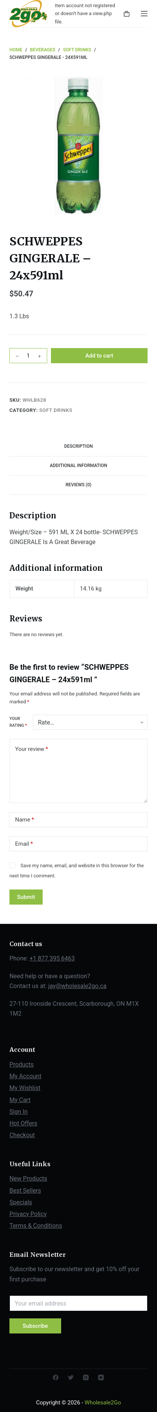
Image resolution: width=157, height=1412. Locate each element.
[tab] (78, 446)
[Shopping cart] (126, 14)
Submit (26, 897)
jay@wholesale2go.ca (77, 986)
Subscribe (35, 1326)
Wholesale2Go (103, 1402)
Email (24, 844)
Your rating (18, 722)
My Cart (20, 1100)
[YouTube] (101, 1377)
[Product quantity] (28, 355)
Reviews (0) (78, 484)
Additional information (78, 465)
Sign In (18, 1111)
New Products (28, 1178)
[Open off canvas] (144, 13)
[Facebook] (55, 1377)
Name (24, 820)
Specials (20, 1202)
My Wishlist (24, 1087)
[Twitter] (71, 1377)
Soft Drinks (55, 410)
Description (78, 446)
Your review (31, 749)
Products (21, 1064)
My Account (25, 1076)
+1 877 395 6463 (52, 958)
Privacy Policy (28, 1214)
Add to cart (99, 355)
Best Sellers (25, 1190)
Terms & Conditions (35, 1225)
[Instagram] (86, 1377)
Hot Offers (23, 1123)
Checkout (22, 1135)
